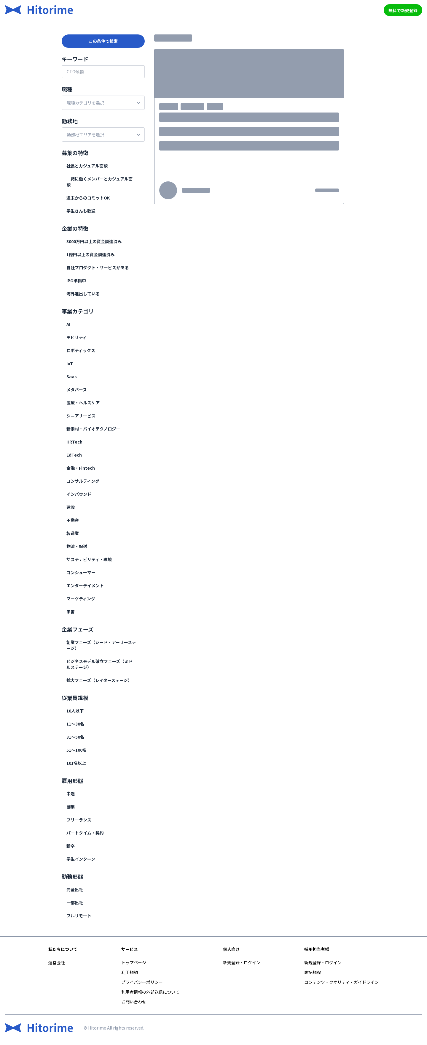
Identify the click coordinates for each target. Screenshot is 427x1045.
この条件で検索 (103, 41)
